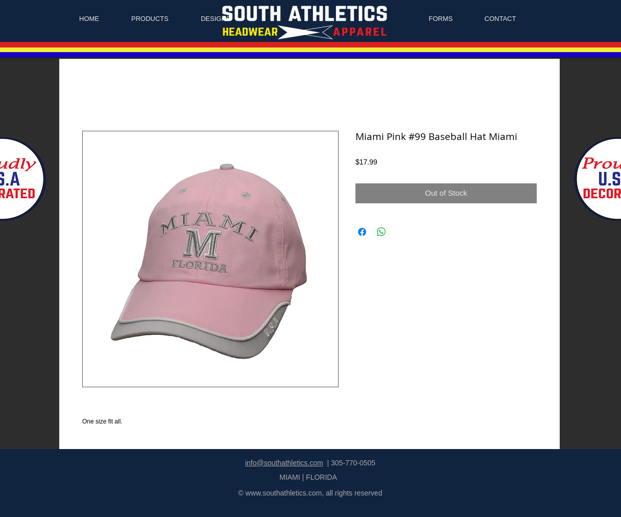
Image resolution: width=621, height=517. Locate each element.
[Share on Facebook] (362, 232)
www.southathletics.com (284, 493)
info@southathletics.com (284, 463)
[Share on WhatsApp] (381, 232)
